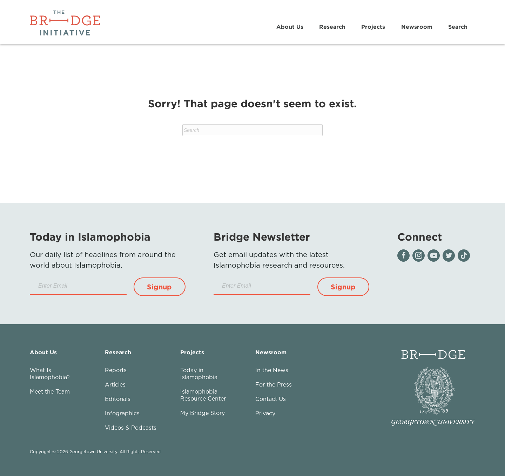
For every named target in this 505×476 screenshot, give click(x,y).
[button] (160, 286)
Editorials (117, 399)
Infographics (122, 413)
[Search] (252, 130)
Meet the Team (50, 391)
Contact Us (270, 399)
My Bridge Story (202, 413)
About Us (289, 27)
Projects (373, 27)
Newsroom (416, 27)
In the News (271, 370)
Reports (116, 370)
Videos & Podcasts (130, 427)
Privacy (265, 413)
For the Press (273, 384)
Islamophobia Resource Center (203, 395)
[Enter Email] (78, 286)
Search (457, 27)
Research (332, 27)
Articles (115, 384)
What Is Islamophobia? (50, 373)
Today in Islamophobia (198, 373)
